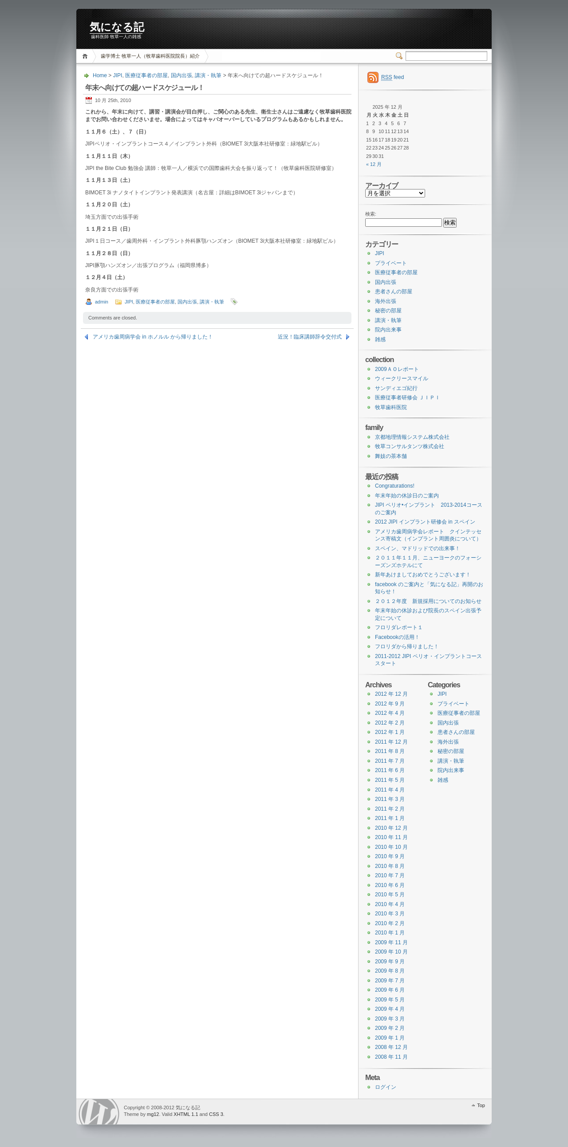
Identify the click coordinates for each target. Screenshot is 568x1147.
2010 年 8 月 (390, 866)
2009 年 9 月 (390, 961)
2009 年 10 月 (391, 952)
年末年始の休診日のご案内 (407, 496)
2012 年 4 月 (390, 713)
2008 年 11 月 (391, 1057)
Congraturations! (394, 486)
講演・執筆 (208, 75)
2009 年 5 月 (390, 1000)
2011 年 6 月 (390, 770)
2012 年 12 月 (391, 694)
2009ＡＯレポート (397, 369)
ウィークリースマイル (401, 378)
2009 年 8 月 (390, 971)
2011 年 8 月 (390, 751)
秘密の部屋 (388, 310)
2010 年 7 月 (390, 875)
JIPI (117, 75)
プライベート (391, 263)
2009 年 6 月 (390, 990)
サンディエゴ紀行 (396, 388)
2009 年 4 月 (390, 1009)
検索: (370, 214)
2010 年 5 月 (390, 894)
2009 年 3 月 (390, 1019)
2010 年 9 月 (390, 856)
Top (481, 1105)
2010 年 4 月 (390, 904)
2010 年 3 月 (390, 914)
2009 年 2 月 (390, 1028)
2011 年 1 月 (390, 818)
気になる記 (117, 27)
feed (392, 77)
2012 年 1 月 (390, 732)
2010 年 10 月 (391, 847)
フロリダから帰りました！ (407, 646)
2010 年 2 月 (390, 923)
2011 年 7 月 (390, 761)
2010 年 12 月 (391, 828)
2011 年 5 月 (390, 780)
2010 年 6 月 (390, 885)
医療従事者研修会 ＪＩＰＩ (407, 397)
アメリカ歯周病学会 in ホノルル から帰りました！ (153, 337)
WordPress (99, 1111)
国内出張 (181, 75)
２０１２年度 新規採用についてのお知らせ (428, 601)
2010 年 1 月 (390, 933)
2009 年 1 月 (390, 1038)
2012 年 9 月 (390, 704)
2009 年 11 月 (391, 942)
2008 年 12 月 (391, 1047)
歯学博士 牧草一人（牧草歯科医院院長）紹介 (150, 56)
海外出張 (385, 301)
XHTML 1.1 (186, 1114)
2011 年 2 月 (390, 809)
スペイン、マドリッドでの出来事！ (417, 548)
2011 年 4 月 (390, 790)
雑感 (380, 339)
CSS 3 (216, 1114)
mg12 (153, 1114)
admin (101, 301)
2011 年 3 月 (390, 799)
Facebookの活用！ (397, 637)
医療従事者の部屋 (146, 75)
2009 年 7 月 (390, 981)
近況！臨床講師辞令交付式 (310, 337)
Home (86, 56)
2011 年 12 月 (391, 742)
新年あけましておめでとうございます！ (423, 575)
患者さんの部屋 (393, 291)
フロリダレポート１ (399, 627)
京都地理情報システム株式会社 (412, 437)
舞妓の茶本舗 (391, 456)
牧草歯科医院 (391, 407)
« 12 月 (374, 164)
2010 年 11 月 (391, 837)
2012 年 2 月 (390, 723)
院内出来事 (388, 330)
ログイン (385, 1087)
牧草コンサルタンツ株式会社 (409, 446)
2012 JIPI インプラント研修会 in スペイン (425, 522)
